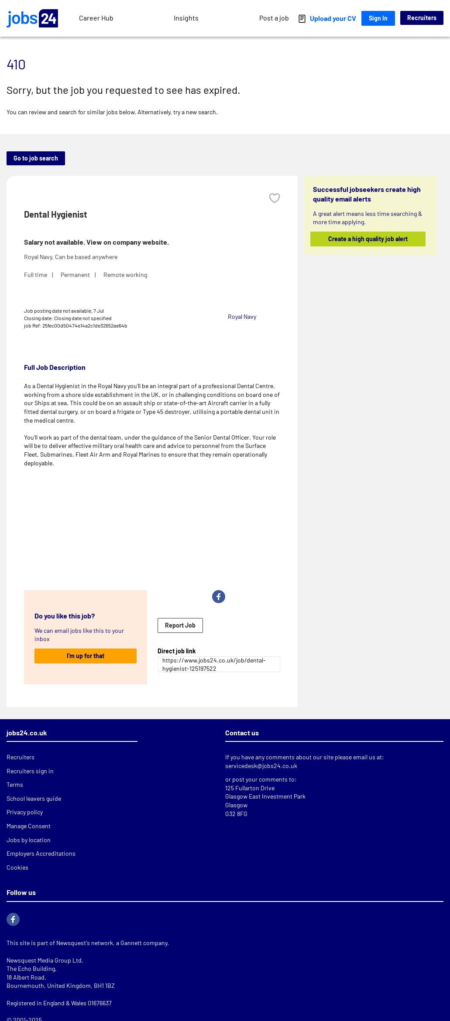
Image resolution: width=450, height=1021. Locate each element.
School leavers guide (34, 798)
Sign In (378, 18)
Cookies (17, 867)
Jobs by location (29, 839)
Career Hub (96, 18)
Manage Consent (29, 826)
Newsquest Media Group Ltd (44, 960)
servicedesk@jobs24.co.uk (261, 765)
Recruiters (421, 17)
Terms (15, 784)
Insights (186, 18)
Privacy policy (25, 812)
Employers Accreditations (41, 853)
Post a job (274, 18)
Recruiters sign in (30, 771)
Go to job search (36, 158)
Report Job (180, 625)
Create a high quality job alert (368, 238)
